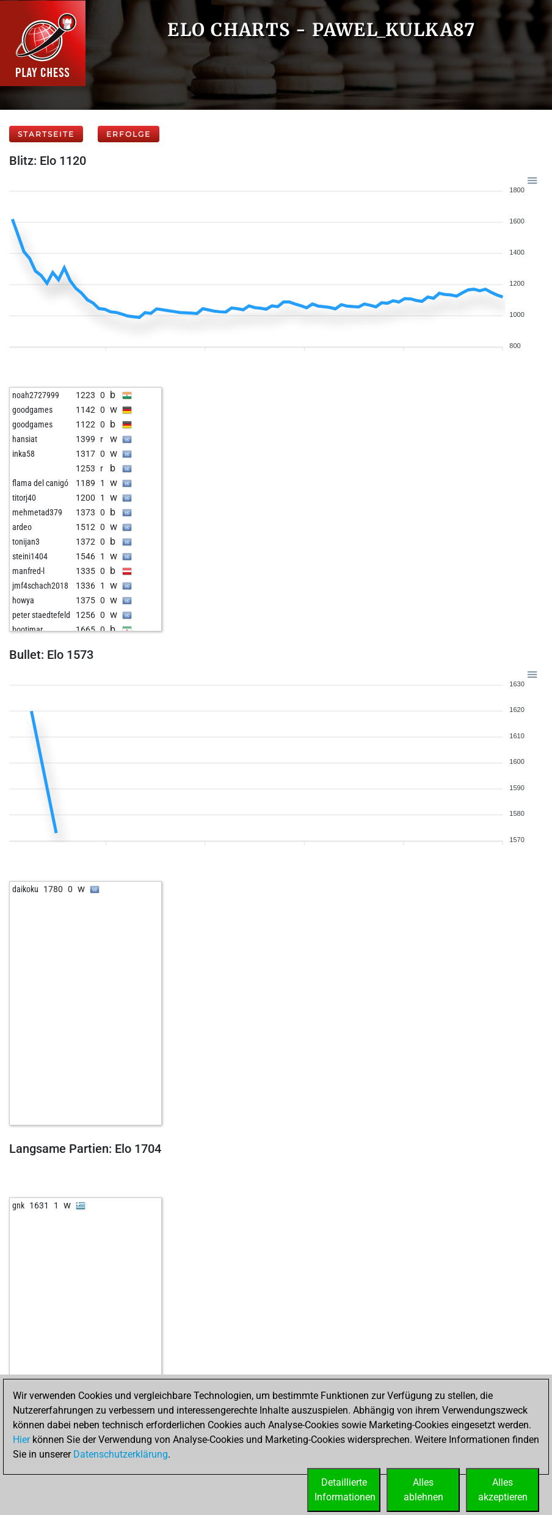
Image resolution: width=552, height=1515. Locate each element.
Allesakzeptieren (503, 1490)
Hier (21, 1439)
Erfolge (128, 134)
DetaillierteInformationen (345, 1490)
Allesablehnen (423, 1490)
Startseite (46, 134)
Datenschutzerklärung (120, 1454)
